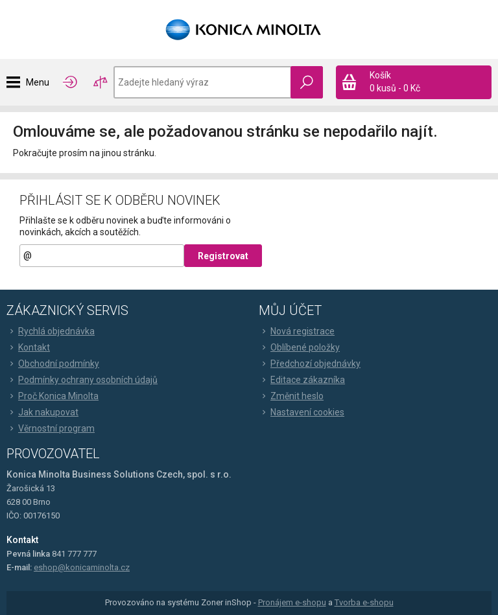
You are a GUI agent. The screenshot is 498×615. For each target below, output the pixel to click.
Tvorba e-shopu (364, 602)
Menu (37, 82)
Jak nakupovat (42, 412)
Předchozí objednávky (310, 363)
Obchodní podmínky (52, 363)
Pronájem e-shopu (292, 602)
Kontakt (28, 347)
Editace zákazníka (302, 380)
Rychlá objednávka (50, 331)
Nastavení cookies (301, 412)
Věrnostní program (50, 428)
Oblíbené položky (299, 347)
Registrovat (223, 256)
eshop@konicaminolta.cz (82, 567)
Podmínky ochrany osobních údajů (82, 380)
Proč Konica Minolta (52, 396)
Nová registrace (297, 331)
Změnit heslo (291, 396)
